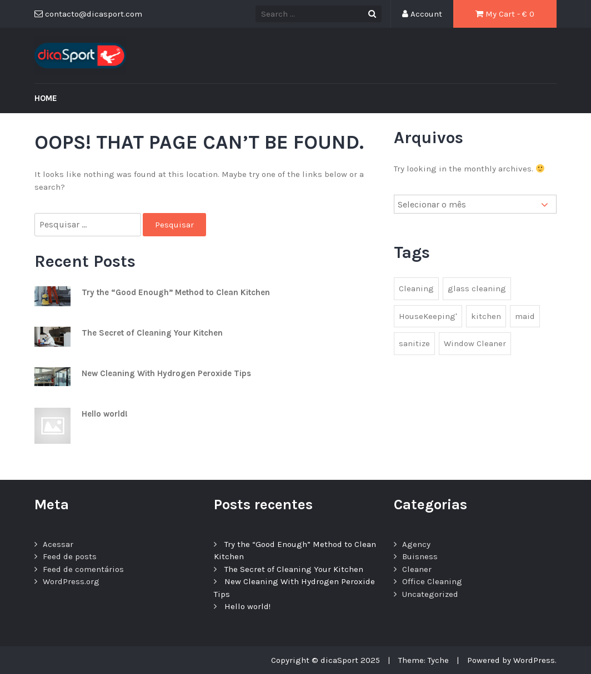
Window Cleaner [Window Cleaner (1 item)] (475, 343)
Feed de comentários (83, 569)
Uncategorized (430, 594)
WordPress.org (71, 581)
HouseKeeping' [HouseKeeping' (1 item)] (428, 316)
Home (45, 98)
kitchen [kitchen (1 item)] (486, 316)
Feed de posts (70, 556)
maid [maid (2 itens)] (525, 316)
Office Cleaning (432, 581)
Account (422, 14)
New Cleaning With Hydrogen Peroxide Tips (166, 373)
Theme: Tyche (423, 660)
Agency (416, 544)
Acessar (58, 544)
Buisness (420, 556)
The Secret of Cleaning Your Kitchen (152, 333)
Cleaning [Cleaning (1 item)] (416, 288)
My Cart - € (504, 14)
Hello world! (105, 414)
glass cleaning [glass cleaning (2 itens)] (477, 288)
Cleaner (417, 569)
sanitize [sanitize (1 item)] (414, 343)
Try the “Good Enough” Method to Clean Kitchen (176, 292)
